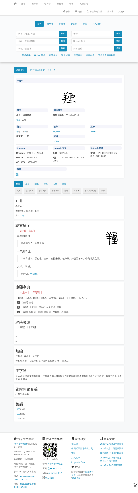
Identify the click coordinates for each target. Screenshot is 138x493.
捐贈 (78, 11)
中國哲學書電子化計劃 (82, 448)
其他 (121, 11)
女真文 (61, 4)
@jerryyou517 (54, 468)
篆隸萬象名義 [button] (90, 191)
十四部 (33, 273)
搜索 (63, 33)
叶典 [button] (18, 191)
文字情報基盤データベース (42, 70)
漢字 (24, 4)
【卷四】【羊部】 (27, 231)
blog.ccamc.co (20, 487)
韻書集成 (90, 55)
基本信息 (20, 70)
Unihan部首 (39, 55)
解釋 (18, 184)
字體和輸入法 (94, 11)
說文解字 (65, 55)
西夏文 (36, 4)
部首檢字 (26, 55)
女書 (72, 4)
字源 (37, 184)
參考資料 (76, 478)
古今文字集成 (20, 444)
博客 (110, 11)
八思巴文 (85, 4)
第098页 (18, 409)
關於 (66, 11)
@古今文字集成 (54, 464)
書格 (73, 453)
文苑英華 (75, 457)
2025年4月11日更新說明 (112, 448)
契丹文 (48, 4)
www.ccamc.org (27, 476)
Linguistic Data (78, 462)
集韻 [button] (103, 191)
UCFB (56, 141)
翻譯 (64, 184)
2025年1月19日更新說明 (112, 453)
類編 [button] (66, 191)
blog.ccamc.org (27, 484)
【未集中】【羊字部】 (30, 292)
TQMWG (57, 131)
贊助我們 (49, 477)
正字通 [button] (76, 191)
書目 (27, 184)
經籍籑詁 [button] (55, 191)
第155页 (18, 418)
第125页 (18, 414)
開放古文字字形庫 (106, 55)
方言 (55, 184)
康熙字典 (78, 55)
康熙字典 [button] (42, 191)
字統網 (74, 444)
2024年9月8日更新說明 (111, 465)
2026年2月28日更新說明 (112, 444)
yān (18, 120)
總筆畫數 (53, 55)
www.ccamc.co (21, 479)
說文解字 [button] (29, 191)
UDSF (92, 131)
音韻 (46, 184)
